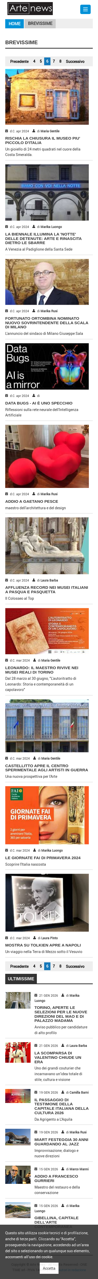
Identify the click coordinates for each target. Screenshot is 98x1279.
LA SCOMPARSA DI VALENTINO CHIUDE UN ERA (57, 1057)
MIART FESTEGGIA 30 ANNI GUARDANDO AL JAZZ (61, 1141)
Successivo (75, 61)
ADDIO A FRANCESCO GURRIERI (56, 1178)
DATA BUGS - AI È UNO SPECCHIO (38, 403)
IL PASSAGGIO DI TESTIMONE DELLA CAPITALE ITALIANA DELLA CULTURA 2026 (61, 1106)
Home (14, 24)
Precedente (19, 61)
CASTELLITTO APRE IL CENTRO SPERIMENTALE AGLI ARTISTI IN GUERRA (46, 768)
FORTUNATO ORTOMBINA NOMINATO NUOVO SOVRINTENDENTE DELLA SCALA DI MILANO (46, 322)
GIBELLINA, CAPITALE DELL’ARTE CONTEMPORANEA (56, 1222)
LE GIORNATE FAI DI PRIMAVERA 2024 (42, 858)
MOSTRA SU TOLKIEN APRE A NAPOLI (43, 945)
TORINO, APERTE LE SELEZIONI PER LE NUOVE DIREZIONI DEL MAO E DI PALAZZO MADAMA (60, 1014)
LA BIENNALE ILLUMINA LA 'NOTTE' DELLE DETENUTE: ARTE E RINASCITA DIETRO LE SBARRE (43, 238)
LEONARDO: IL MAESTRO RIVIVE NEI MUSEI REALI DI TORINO (41, 669)
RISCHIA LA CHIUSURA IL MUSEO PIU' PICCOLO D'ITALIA (42, 140)
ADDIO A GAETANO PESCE (31, 501)
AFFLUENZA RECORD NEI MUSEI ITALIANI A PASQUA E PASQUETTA (46, 589)
